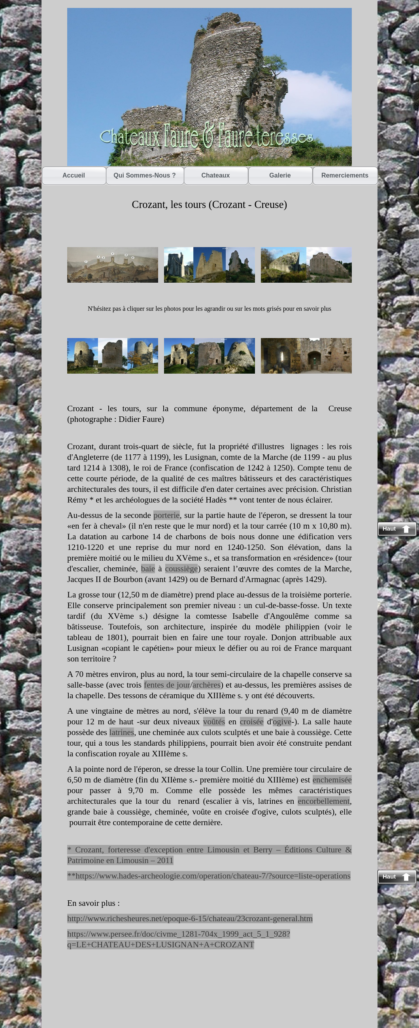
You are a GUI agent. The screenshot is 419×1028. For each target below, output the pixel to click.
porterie (166, 515)
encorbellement (323, 801)
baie (148, 568)
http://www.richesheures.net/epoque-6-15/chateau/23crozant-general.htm (190, 918)
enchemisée (332, 779)
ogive (282, 721)
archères (207, 685)
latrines (121, 732)
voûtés (214, 721)
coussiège (181, 568)
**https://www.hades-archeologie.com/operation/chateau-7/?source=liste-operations (209, 876)
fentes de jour (167, 685)
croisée (252, 721)
